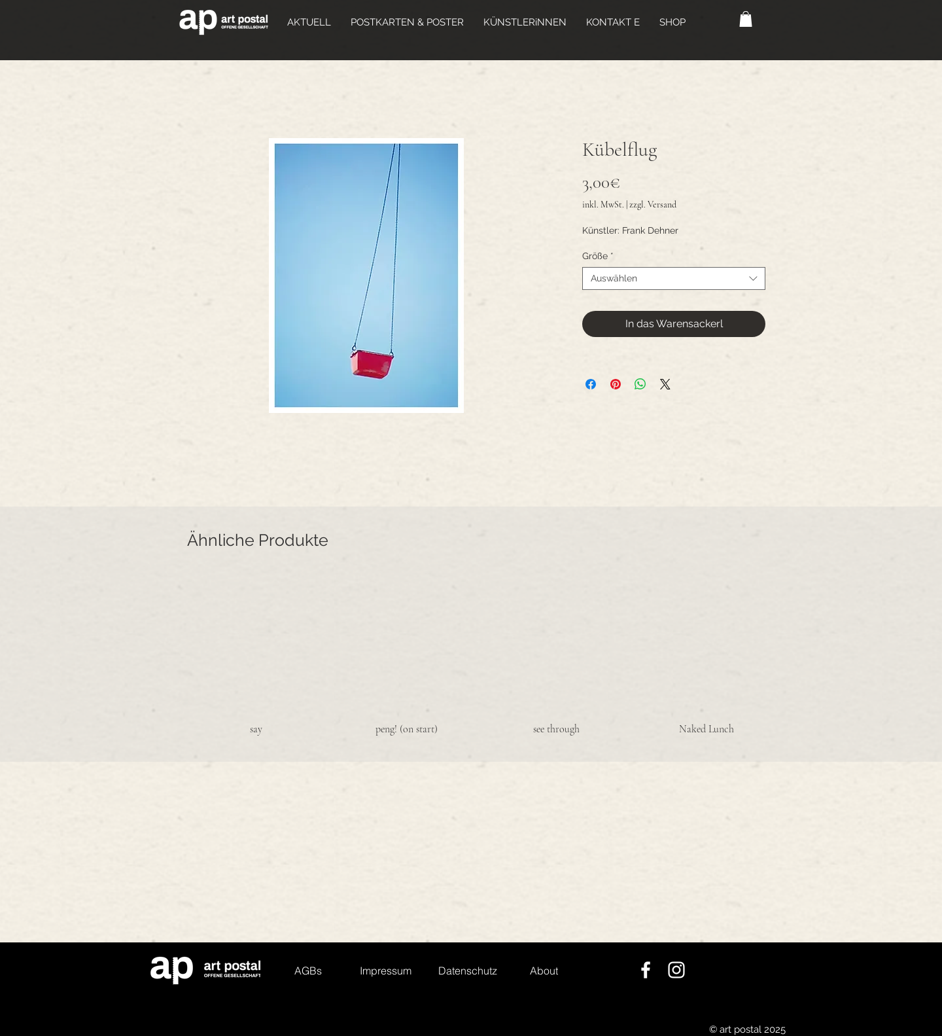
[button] (407, 22)
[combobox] (673, 278)
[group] (481, 656)
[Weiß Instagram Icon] (676, 970)
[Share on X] (665, 384)
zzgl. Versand (652, 204)
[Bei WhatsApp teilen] (640, 384)
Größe (598, 256)
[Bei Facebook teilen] (591, 384)
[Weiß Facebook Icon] (646, 970)
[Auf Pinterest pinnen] (615, 384)
